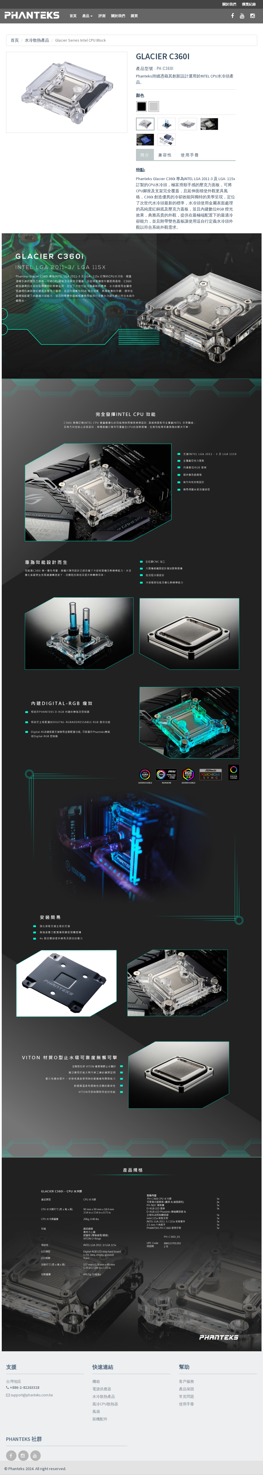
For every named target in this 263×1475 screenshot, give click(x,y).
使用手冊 (190, 154)
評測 (101, 16)
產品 (87, 16)
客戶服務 (186, 1381)
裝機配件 (99, 1419)
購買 (134, 16)
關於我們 (118, 16)
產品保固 (186, 1389)
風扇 (96, 1411)
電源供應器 (101, 1389)
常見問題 (186, 1396)
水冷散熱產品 (37, 40)
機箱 (96, 1381)
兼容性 (165, 154)
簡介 (145, 154)
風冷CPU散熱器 (105, 1404)
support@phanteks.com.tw (29, 1395)
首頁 (73, 16)
